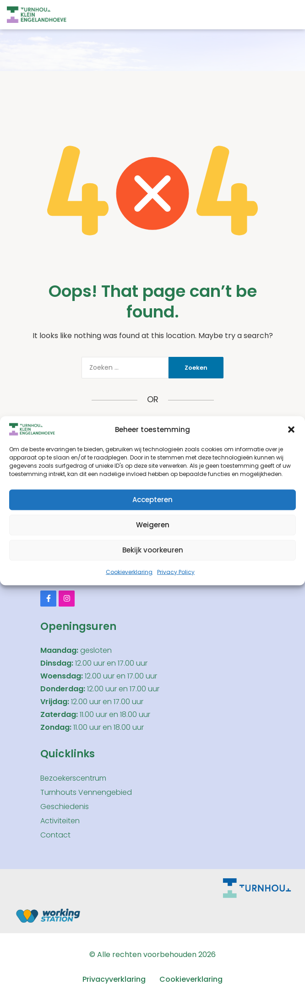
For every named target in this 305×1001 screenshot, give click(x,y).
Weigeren (152, 525)
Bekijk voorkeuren (152, 550)
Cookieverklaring (129, 571)
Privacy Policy (176, 571)
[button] (291, 429)
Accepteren (152, 499)
